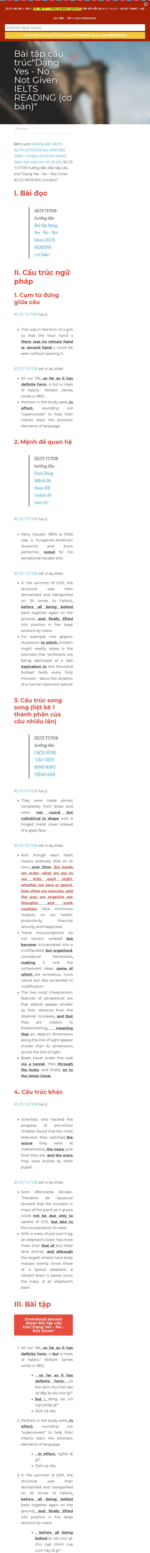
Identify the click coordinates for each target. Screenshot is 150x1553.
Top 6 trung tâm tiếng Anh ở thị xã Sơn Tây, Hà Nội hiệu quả (42, 1490)
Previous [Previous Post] (21, 1479)
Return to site (25, 1509)
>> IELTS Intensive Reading (37, 1441)
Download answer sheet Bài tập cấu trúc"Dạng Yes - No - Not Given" (75, 815)
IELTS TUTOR (25, 227)
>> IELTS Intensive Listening (38, 1435)
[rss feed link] (134, 1509)
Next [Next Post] (81, 1479)
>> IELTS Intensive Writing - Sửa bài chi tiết (51, 1429)
